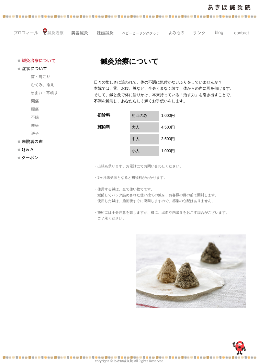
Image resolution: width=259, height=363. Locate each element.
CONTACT (240, 32)
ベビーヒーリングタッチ (139, 32)
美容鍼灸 (77, 32)
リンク (197, 32)
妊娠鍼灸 (103, 32)
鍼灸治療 (52, 32)
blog (218, 32)
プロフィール (24, 32)
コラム (174, 32)
